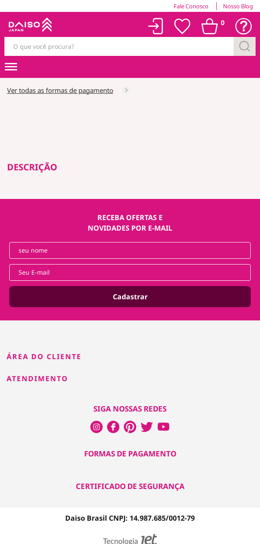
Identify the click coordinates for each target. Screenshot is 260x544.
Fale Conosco (191, 6)
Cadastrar (130, 296)
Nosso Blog (238, 6)
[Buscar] (245, 46)
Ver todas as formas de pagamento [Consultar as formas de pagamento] (60, 90)
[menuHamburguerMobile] (11, 67)
